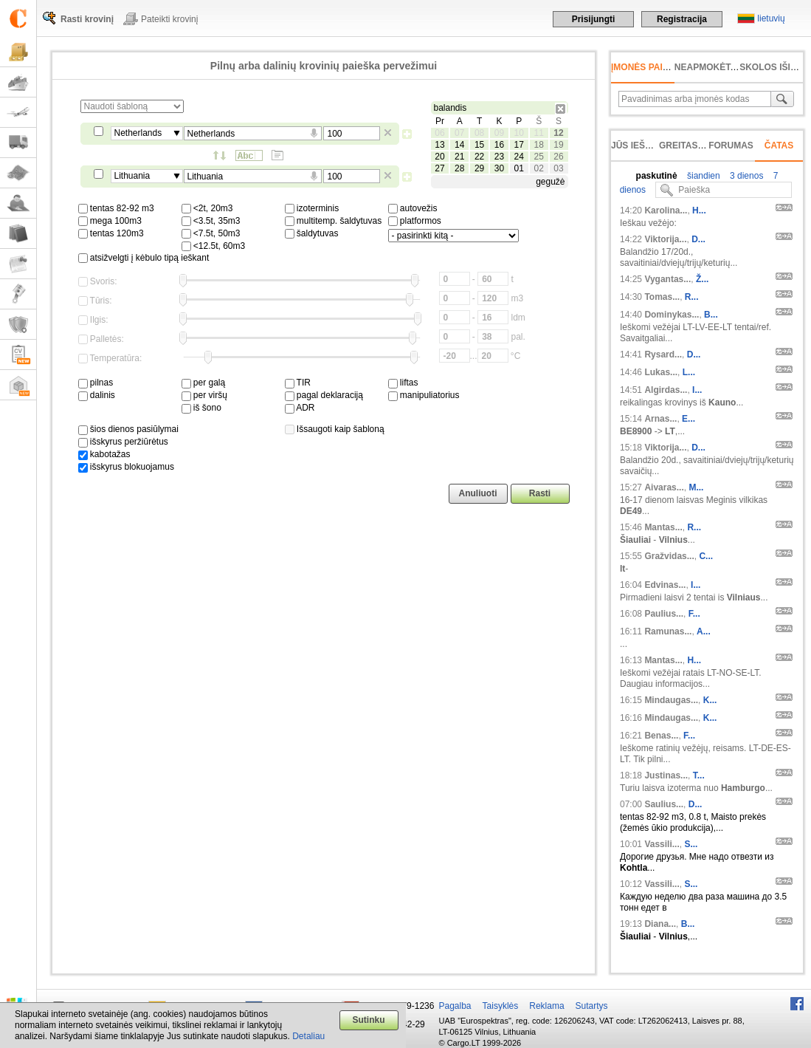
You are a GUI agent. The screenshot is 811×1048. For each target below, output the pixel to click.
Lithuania (132, 176)
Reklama (546, 1006)
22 (479, 156)
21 (459, 156)
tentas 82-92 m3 (116, 208)
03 (558, 168)
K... (710, 700)
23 (499, 156)
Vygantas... (667, 279)
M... (696, 487)
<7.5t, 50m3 (211, 233)
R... (692, 297)
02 (538, 168)
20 (439, 156)
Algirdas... (665, 390)
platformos (414, 221)
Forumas (730, 145)
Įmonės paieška (649, 67)
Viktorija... (665, 239)
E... (688, 419)
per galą (204, 382)
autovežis (413, 208)
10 (519, 133)
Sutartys (592, 1006)
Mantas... (663, 527)
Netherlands (138, 133)
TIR (298, 382)
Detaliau (308, 1036)
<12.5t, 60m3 (214, 246)
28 (459, 168)
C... (706, 556)
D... (698, 239)
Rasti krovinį (87, 19)
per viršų (204, 395)
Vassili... (661, 844)
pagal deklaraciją (324, 395)
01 (519, 168)
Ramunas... (667, 631)
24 (519, 156)
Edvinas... (665, 585)
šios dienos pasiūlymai (128, 429)
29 (479, 168)
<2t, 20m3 (207, 208)
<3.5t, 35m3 (211, 221)
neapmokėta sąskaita (729, 67)
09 (499, 133)
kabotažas (104, 454)
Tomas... (662, 297)
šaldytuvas (312, 233)
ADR (300, 408)
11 (538, 133)
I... (697, 390)
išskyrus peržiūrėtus (123, 441)
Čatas (779, 145)
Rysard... (663, 354)
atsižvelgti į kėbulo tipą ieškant (144, 258)
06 (439, 133)
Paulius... (663, 614)
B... (711, 314)
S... (690, 844)
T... (699, 775)
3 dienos (746, 176)
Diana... (660, 924)
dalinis (96, 395)
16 (499, 145)
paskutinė (656, 176)
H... (699, 210)
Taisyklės (501, 1006)
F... (694, 614)
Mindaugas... (671, 700)
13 (439, 145)
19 (558, 145)
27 (439, 168)
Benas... (661, 735)
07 (459, 133)
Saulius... (663, 804)
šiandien (702, 176)
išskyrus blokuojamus (126, 467)
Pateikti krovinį (169, 19)
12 (558, 133)
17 (519, 145)
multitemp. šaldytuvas (333, 221)
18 (538, 145)
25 (538, 156)
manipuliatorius (424, 395)
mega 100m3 (110, 221)
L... (689, 372)
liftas (403, 382)
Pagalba (455, 1006)
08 (479, 133)
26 (558, 156)
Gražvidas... (669, 556)
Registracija (682, 19)
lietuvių (770, 18)
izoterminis (312, 208)
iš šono (201, 408)
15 (479, 145)
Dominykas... (671, 314)
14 (459, 145)
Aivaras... (663, 487)
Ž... (702, 279)
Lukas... (660, 372)
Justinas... (666, 775)
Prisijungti (593, 19)
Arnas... (660, 419)
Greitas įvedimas (701, 145)
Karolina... (665, 210)
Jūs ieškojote (646, 145)
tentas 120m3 (111, 233)
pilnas (96, 382)
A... (704, 631)
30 (499, 168)
